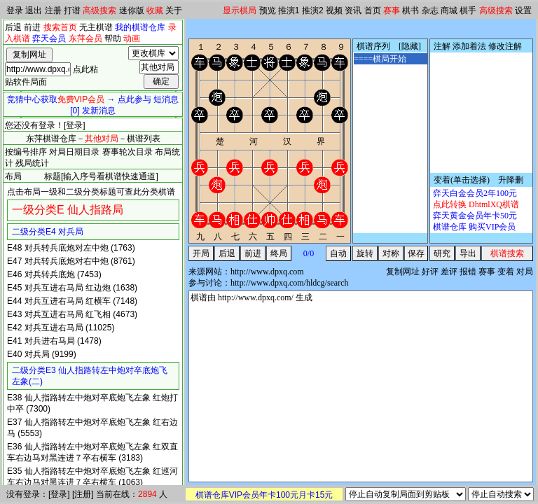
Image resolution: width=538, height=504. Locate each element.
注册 (53, 10)
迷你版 (131, 10)
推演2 (313, 10)
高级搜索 (99, 10)
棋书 (410, 10)
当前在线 (113, 494)
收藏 (154, 10)
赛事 (391, 10)
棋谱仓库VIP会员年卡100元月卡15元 (264, 495)
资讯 (353, 10)
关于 (173, 10)
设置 (523, 10)
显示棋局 (239, 10)
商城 (449, 10)
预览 (267, 10)
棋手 (468, 10)
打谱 (72, 10)
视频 (334, 10)
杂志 (430, 10)
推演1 (289, 10)
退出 (33, 10)
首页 (372, 10)
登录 (14, 10)
